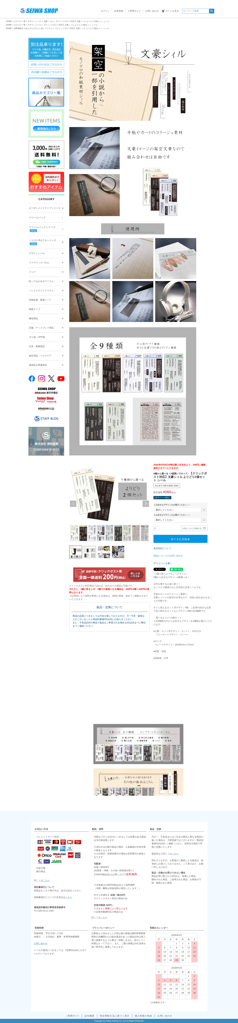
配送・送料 (97, 829)
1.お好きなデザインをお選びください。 (172, 505)
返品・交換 (155, 829)
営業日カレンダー (159, 928)
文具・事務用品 (37, 346)
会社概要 (89, 1015)
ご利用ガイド (134, 11)
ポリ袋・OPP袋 (37, 337)
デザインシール (34, 21)
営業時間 (39, 928)
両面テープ (34, 309)
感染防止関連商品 (38, 365)
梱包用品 (33, 318)
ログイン (105, 11)
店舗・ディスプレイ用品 (41, 327)
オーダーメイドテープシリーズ (44, 208)
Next (146, 504)
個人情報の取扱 (143, 1015)
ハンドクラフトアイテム (41, 290)
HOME (9, 21)
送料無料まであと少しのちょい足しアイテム (33, 28)
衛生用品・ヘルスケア (40, 355)
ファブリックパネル (39, 262)
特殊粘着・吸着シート (40, 300)
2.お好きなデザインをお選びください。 (172, 515)
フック (32, 272)
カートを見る (172, 11)
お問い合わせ (152, 11)
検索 (211, 11)
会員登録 (118, 11)
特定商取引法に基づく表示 (115, 1015)
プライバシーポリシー (103, 928)
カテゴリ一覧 (20, 21)
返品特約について (162, 548)
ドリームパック (37, 217)
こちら (46, 880)
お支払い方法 (41, 829)
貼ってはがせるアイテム (41, 281)
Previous (73, 504)
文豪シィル (48, 21)
